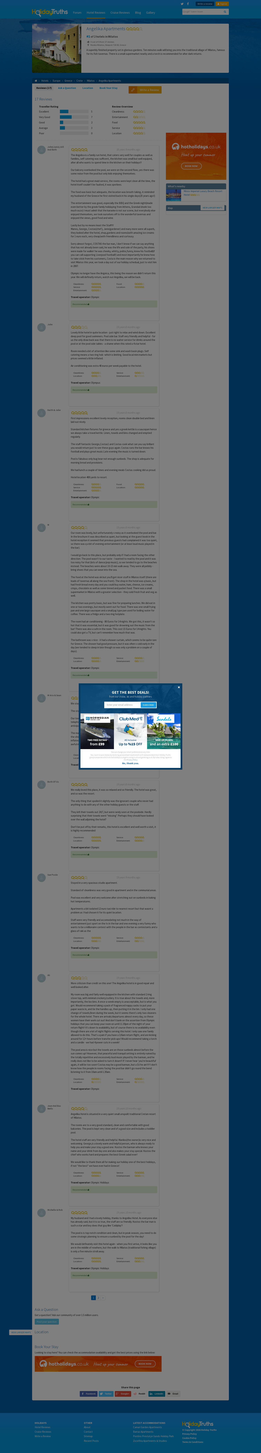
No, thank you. (130, 763)
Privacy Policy (132, 760)
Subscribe (148, 704)
